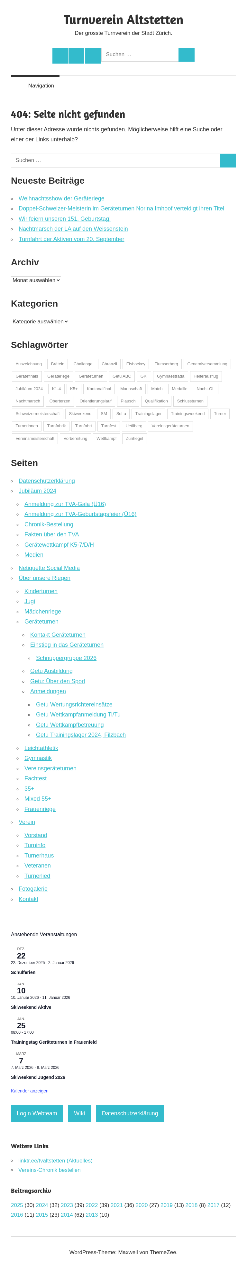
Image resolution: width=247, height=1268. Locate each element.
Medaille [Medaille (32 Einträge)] (179, 388)
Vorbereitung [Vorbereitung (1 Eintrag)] (75, 438)
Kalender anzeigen (30, 1090)
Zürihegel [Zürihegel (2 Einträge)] (134, 438)
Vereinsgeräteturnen (50, 768)
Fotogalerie (33, 889)
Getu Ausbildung (51, 671)
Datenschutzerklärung (47, 481)
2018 (192, 1205)
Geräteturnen (41, 621)
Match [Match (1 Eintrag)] (156, 388)
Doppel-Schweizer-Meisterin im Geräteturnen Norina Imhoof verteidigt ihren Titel (121, 208)
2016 (17, 1215)
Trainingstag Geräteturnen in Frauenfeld (54, 1042)
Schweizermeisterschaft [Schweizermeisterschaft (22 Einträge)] (37, 413)
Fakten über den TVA (51, 534)
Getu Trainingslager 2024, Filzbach (81, 735)
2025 (17, 1205)
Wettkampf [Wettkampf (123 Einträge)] (106, 438)
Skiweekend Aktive (31, 1007)
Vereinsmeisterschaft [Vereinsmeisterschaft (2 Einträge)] (34, 438)
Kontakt (28, 899)
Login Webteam (37, 1113)
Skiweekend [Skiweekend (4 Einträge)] (80, 413)
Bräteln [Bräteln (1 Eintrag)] (57, 363)
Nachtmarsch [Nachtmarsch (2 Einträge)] (27, 401)
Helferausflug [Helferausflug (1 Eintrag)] (206, 376)
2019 (166, 1205)
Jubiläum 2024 (37, 491)
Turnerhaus (39, 855)
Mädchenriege (42, 611)
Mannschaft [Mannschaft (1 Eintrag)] (131, 388)
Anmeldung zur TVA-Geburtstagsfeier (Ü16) (80, 514)
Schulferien (23, 972)
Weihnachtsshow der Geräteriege (62, 198)
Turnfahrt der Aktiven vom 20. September (71, 239)
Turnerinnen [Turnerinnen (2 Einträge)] (26, 425)
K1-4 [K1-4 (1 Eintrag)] (56, 388)
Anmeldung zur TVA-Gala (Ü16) (65, 504)
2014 (67, 1215)
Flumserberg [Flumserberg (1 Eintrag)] (166, 363)
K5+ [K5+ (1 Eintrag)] (74, 388)
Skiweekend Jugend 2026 (38, 1077)
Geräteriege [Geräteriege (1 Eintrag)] (58, 376)
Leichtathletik (41, 748)
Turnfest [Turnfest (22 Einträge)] (108, 425)
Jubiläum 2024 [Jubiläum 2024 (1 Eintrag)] (29, 388)
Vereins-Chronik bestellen (49, 1170)
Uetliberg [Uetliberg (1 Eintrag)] (134, 425)
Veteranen (37, 865)
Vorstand (35, 835)
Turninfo (34, 845)
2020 (142, 1205)
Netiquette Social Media (49, 568)
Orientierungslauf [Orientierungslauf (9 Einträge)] (96, 401)
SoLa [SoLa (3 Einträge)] (121, 413)
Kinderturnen (41, 591)
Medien (33, 555)
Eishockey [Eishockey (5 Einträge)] (135, 363)
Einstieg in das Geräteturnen (67, 645)
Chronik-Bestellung (48, 524)
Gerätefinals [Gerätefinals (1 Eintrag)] (26, 376)
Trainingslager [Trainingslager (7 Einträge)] (148, 413)
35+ (29, 789)
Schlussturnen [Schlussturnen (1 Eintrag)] (190, 401)
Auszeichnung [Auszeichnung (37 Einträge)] (28, 363)
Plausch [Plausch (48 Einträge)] (128, 401)
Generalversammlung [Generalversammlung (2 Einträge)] (207, 363)
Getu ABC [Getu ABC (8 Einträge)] (122, 376)
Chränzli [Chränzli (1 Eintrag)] (109, 363)
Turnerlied (37, 876)
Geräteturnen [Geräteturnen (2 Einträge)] (91, 376)
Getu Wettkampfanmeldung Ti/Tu (78, 714)
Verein (27, 822)
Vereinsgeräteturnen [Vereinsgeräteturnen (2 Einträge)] (170, 425)
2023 (67, 1205)
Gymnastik (38, 758)
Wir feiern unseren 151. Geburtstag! (65, 219)
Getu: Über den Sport (57, 681)
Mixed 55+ (37, 799)
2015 (42, 1215)
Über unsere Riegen (44, 578)
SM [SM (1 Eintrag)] (104, 413)
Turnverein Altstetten (123, 19)
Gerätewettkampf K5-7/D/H (59, 545)
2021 (117, 1205)
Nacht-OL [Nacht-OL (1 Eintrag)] (206, 388)
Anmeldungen (48, 691)
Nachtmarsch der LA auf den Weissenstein (73, 229)
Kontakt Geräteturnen (58, 635)
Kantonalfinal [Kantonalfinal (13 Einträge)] (99, 388)
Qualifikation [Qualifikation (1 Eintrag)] (156, 401)
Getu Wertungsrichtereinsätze (74, 704)
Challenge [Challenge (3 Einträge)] (83, 363)
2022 (92, 1205)
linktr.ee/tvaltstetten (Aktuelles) (55, 1161)
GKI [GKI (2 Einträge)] (144, 376)
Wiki (79, 1113)
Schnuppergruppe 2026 (66, 658)
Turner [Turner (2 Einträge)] (220, 413)
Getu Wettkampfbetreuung (70, 725)
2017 (213, 1205)
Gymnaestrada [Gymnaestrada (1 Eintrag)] (170, 376)
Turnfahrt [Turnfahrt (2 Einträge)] (83, 425)
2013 (92, 1215)
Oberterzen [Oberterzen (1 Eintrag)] (60, 401)
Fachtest (35, 778)
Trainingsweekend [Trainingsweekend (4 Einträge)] (188, 413)
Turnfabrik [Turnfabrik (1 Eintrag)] (56, 425)
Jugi (29, 601)
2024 (42, 1205)
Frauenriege (40, 809)
